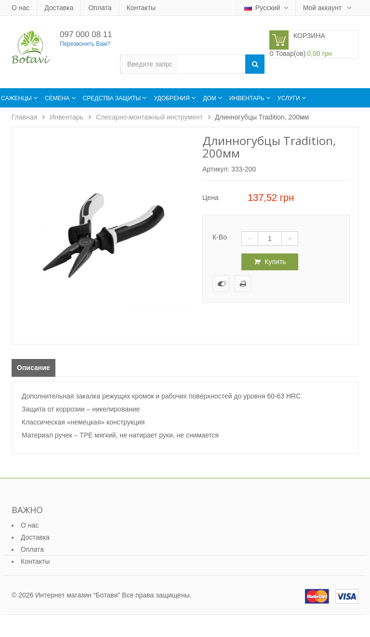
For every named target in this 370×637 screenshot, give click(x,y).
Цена (210, 197)
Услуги (290, 98)
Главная (24, 117)
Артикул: (215, 169)
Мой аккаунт (323, 8)
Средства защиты (113, 98)
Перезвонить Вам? (85, 43)
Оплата (99, 8)
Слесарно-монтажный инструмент (149, 117)
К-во (219, 237)
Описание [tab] (33, 368)
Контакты (141, 8)
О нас (20, 8)
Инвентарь (247, 98)
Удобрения (172, 98)
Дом (210, 98)
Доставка (58, 8)
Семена (58, 98)
